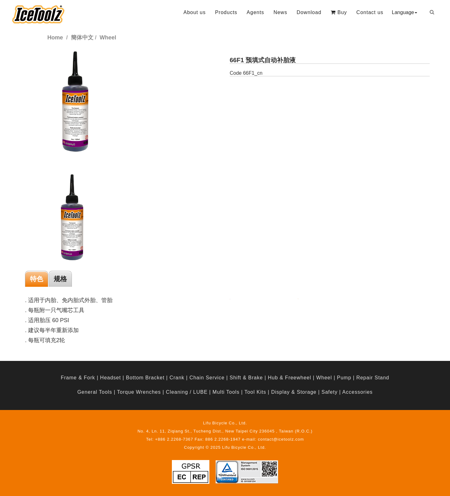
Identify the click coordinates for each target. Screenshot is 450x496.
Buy (339, 12)
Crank (176, 377)
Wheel (324, 377)
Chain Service (207, 377)
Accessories (357, 392)
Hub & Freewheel (289, 377)
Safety (330, 392)
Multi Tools (225, 392)
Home (55, 37)
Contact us (369, 12)
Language (404, 12)
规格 (60, 278)
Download (309, 12)
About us (194, 12)
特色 (36, 278)
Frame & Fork (78, 377)
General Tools (94, 392)
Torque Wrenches (139, 392)
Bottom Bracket (145, 377)
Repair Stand (372, 377)
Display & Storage (294, 392)
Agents (255, 12)
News (280, 12)
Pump (344, 377)
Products (226, 12)
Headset (110, 377)
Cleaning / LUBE (187, 392)
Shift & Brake (246, 377)
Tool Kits (255, 392)
